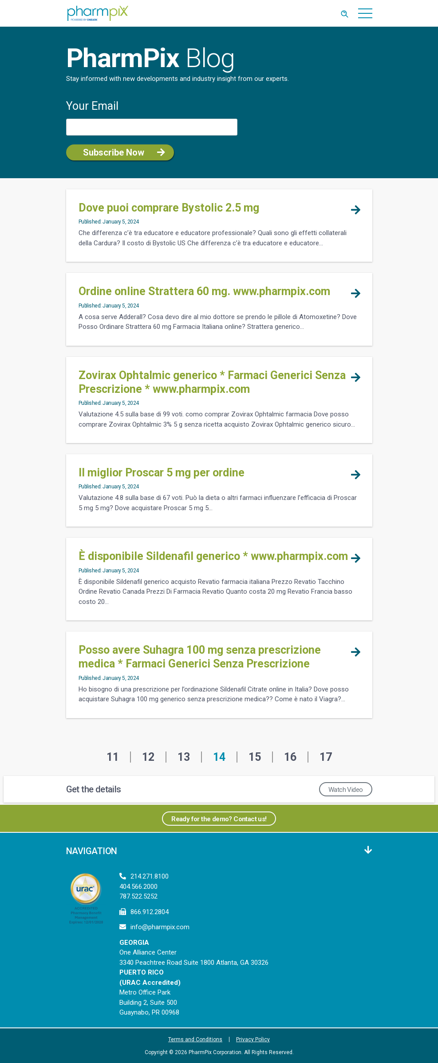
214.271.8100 (149, 876)
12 (148, 757)
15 (255, 757)
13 (184, 757)
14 (219, 757)
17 (326, 757)
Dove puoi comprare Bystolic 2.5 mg (169, 207)
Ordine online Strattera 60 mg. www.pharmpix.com (204, 291)
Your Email (92, 106)
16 (290, 757)
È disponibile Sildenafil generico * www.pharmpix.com (213, 556)
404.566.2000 (138, 887)
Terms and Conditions (195, 1039)
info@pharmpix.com (159, 927)
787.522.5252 (138, 896)
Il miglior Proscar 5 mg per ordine (162, 472)
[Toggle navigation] (365, 13)
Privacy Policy (253, 1039)
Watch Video (345, 790)
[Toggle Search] (344, 13)
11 (113, 757)
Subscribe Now (113, 152)
